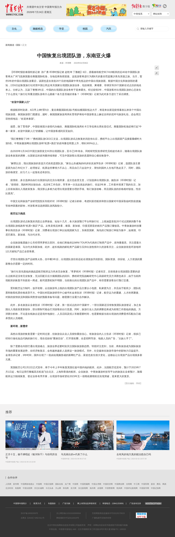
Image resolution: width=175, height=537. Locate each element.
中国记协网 (156, 488)
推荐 (8, 412)
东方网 (73, 488)
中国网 (39, 484)
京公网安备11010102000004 (68, 513)
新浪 (153, 484)
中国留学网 (144, 488)
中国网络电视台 (27, 484)
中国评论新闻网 (131, 488)
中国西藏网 (85, 484)
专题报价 (52, 503)
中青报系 (138, 14)
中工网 (136, 484)
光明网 (129, 484)
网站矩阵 (157, 14)
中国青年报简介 (20, 503)
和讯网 (66, 488)
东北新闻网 (83, 488)
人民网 (8, 484)
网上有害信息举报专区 (87, 503)
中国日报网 (48, 484)
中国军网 (145, 484)
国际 (18, 45)
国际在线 (59, 484)
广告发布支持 (145, 503)
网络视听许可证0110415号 (67, 518)
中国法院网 (27, 488)
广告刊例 (66, 503)
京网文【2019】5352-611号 (32, 518)
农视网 (100, 488)
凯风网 (119, 488)
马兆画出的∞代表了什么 (74, 454)
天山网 (58, 488)
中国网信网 (119, 484)
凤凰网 (18, 488)
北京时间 (9, 488)
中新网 (75, 484)
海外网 (92, 488)
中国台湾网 (96, 484)
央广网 (68, 484)
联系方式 (37, 503)
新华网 (16, 484)
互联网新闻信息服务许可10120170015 (108, 513)
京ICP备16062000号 (29, 513)
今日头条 (49, 488)
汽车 (108, 28)
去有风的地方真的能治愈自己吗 (133, 454)
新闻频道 (9, 45)
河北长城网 (39, 488)
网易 (164, 484)
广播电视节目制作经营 (101, 518)
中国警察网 (110, 488)
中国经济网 (108, 484)
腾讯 (159, 484)
